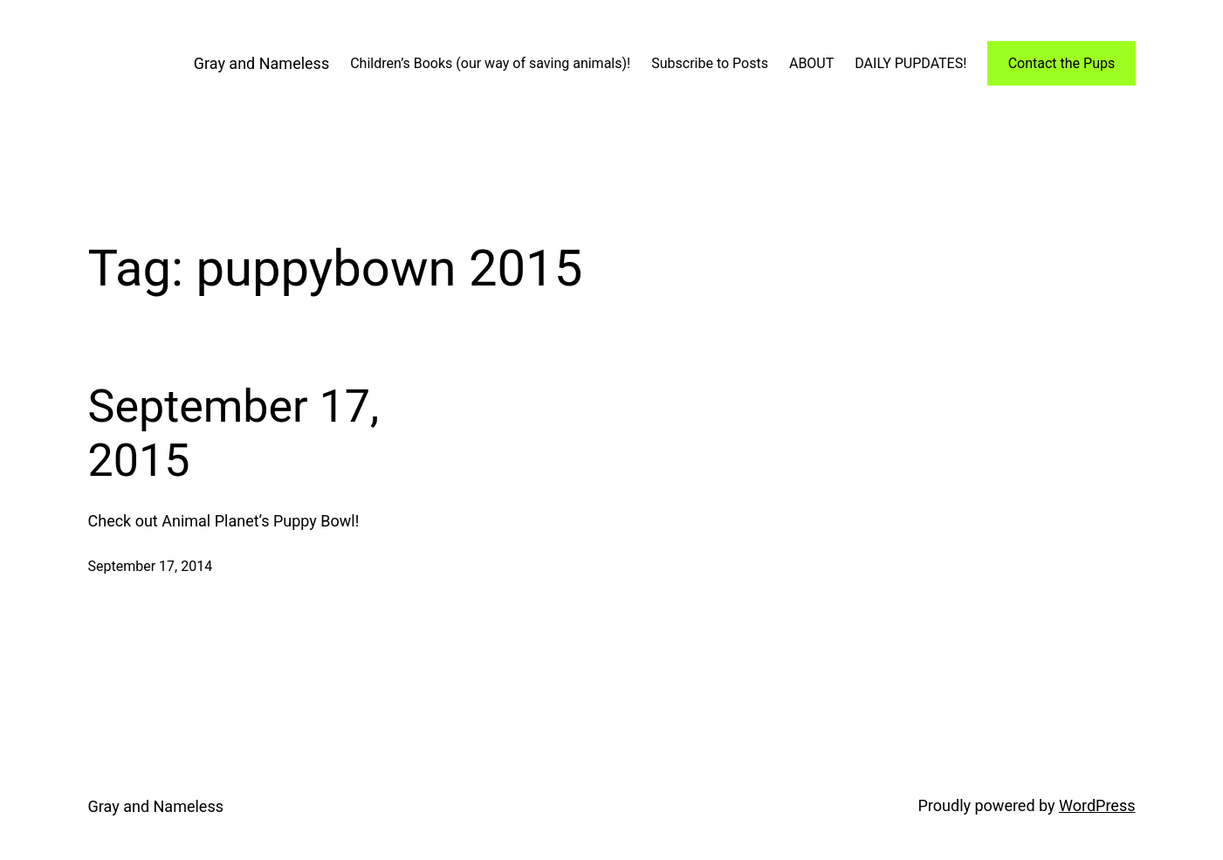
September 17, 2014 (150, 566)
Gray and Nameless (261, 63)
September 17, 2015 (234, 433)
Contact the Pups (1062, 63)
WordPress (1097, 805)
